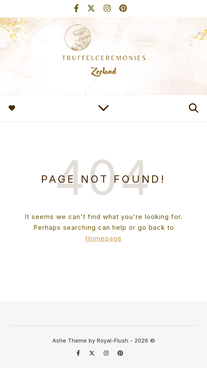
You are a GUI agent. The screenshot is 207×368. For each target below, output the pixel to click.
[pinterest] (123, 8)
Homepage (103, 238)
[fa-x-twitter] (92, 8)
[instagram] (108, 8)
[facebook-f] (77, 8)
